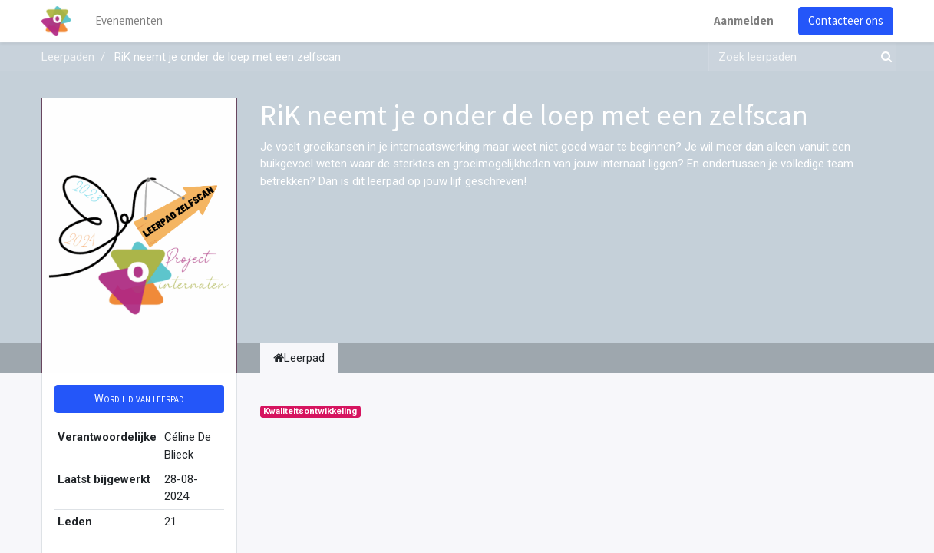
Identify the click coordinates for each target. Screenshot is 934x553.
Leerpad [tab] (299, 358)
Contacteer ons (845, 20)
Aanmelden (744, 20)
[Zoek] (883, 57)
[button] (139, 399)
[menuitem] (129, 21)
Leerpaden (67, 57)
